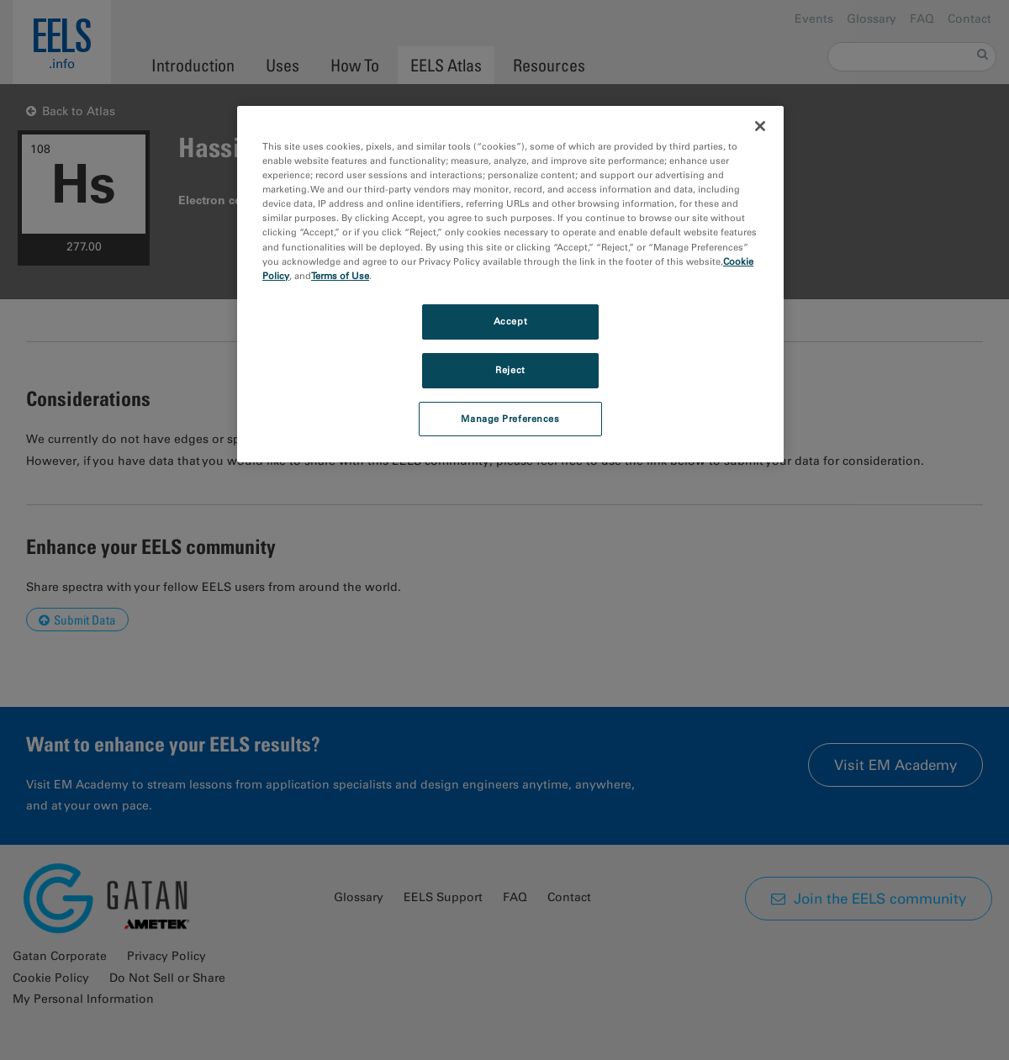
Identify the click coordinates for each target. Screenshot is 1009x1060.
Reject (510, 370)
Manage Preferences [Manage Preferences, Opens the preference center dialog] (510, 419)
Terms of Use (340, 276)
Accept (510, 321)
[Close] (760, 126)
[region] (510, 284)
